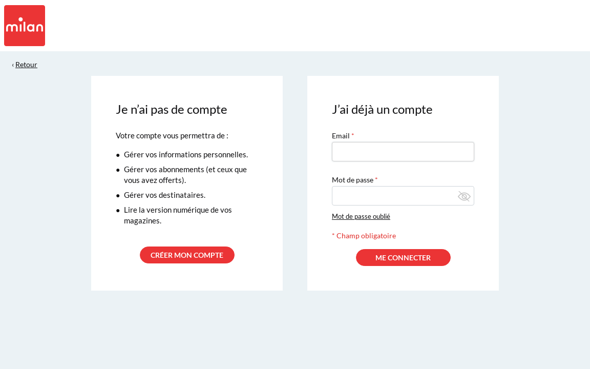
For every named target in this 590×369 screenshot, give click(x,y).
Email (341, 135)
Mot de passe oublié (361, 216)
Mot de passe (352, 179)
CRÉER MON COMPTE (187, 255)
